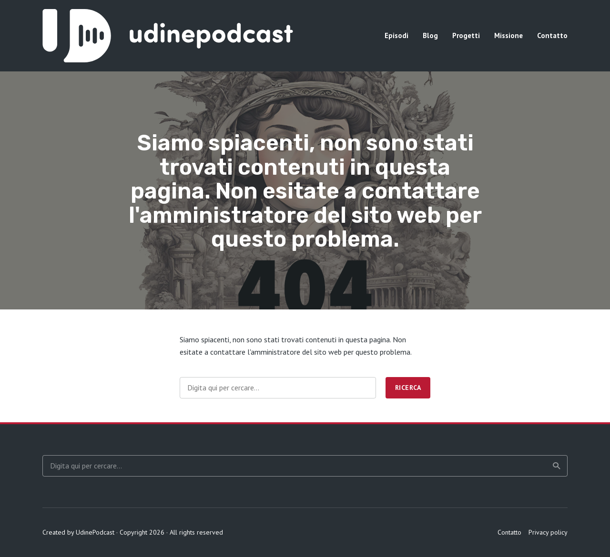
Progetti (466, 35)
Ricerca (408, 387)
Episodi (396, 35)
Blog (430, 35)
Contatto (552, 35)
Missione (508, 35)
